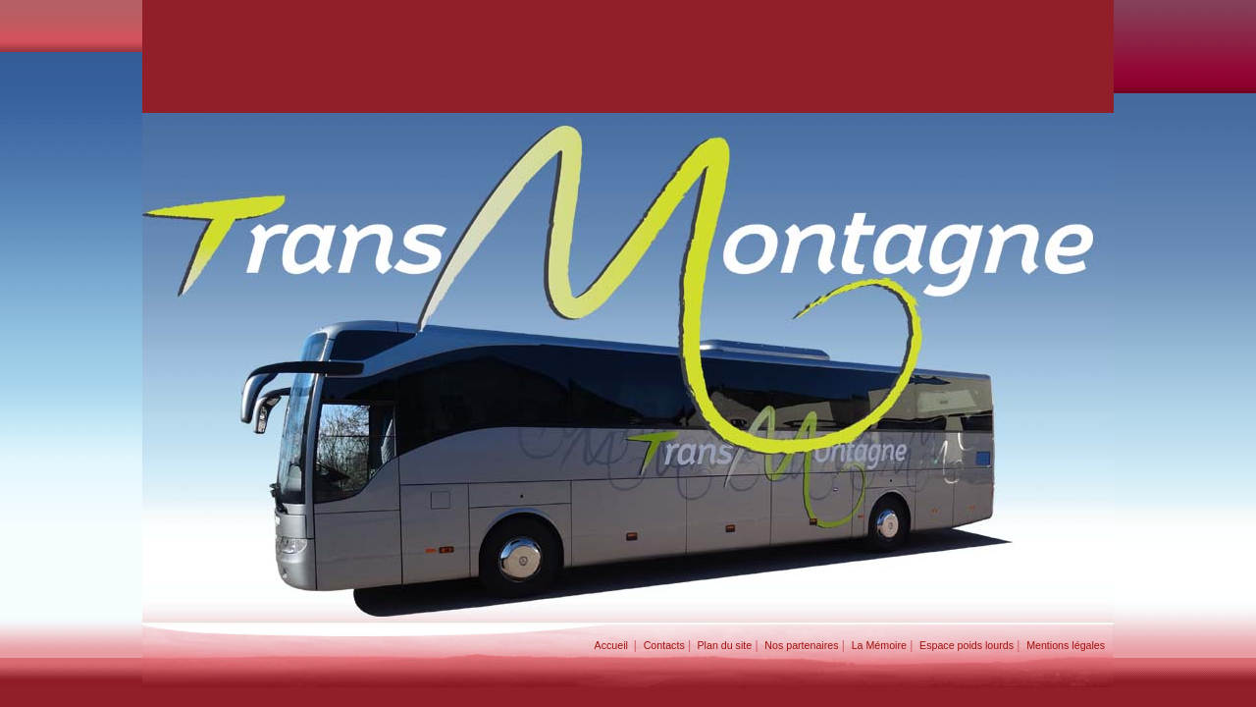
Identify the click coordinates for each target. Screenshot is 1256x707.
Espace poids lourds (966, 645)
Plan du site (724, 645)
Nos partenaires (801, 645)
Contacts (664, 645)
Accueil (614, 645)
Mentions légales (1070, 645)
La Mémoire (879, 645)
